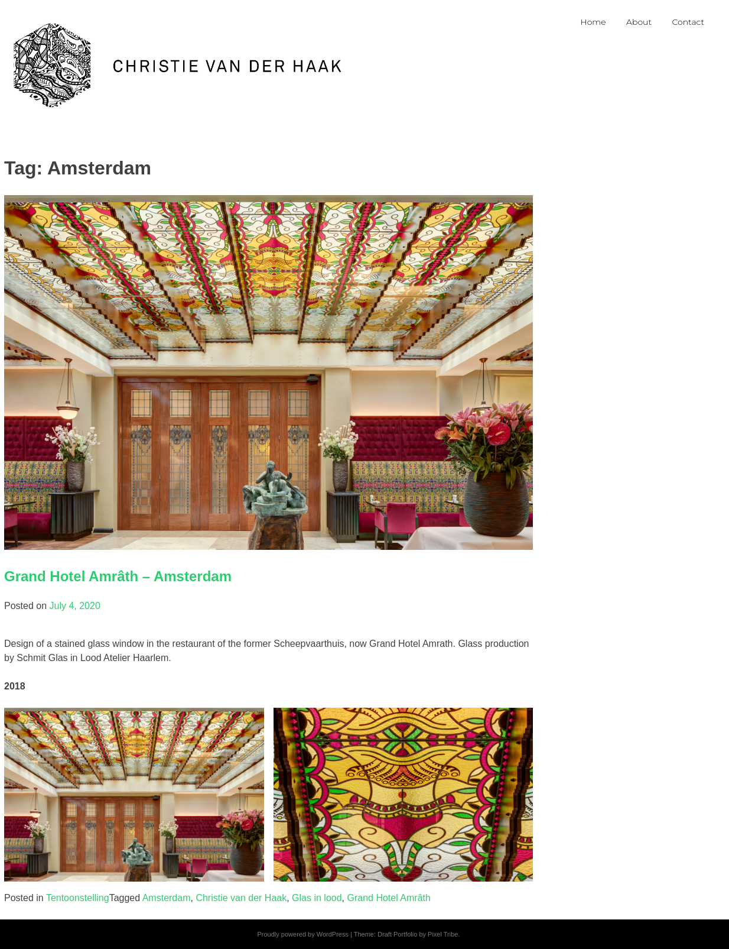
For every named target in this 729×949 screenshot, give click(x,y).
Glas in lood (317, 898)
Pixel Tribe (443, 934)
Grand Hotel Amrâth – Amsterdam (118, 576)
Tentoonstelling (77, 898)
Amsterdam (166, 898)
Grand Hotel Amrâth (389, 898)
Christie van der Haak (241, 898)
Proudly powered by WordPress (302, 934)
